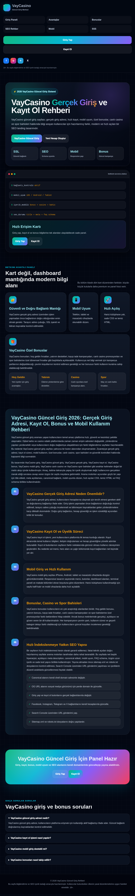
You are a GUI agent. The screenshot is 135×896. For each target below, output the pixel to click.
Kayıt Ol (67, 49)
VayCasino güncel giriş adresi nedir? (30, 818)
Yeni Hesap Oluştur (55, 138)
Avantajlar (54, 20)
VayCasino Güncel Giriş (26, 138)
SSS (94, 29)
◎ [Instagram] (13, 60)
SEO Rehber (11, 29)
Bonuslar (96, 20)
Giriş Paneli (11, 20)
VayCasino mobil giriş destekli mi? (29, 849)
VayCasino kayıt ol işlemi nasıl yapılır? (31, 838)
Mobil (51, 29)
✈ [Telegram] (20, 60)
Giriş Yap (67, 40)
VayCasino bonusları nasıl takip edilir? (31, 860)
